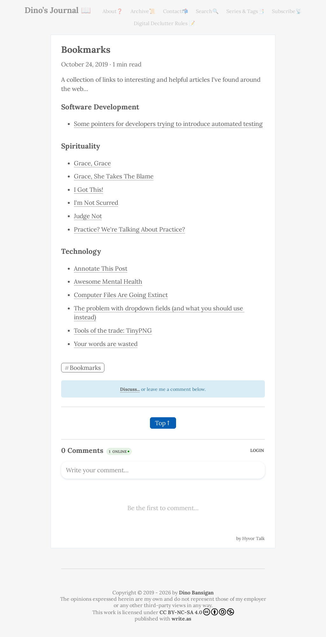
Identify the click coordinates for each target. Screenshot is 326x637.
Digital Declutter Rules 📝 (164, 23)
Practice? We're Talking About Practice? (129, 229)
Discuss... (130, 389)
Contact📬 (175, 11)
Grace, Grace (92, 163)
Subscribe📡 (287, 11)
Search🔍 (207, 11)
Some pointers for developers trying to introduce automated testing (168, 124)
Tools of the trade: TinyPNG (113, 330)
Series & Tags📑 (245, 11)
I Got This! (88, 189)
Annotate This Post (100, 268)
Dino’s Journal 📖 (58, 10)
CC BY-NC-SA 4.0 (196, 611)
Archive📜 (143, 11)
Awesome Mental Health (108, 281)
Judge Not (88, 216)
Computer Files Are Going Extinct (121, 295)
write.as (181, 618)
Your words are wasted (106, 344)
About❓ (113, 11)
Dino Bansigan (196, 592)
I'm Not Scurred (96, 202)
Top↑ (163, 423)
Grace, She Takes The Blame (113, 176)
